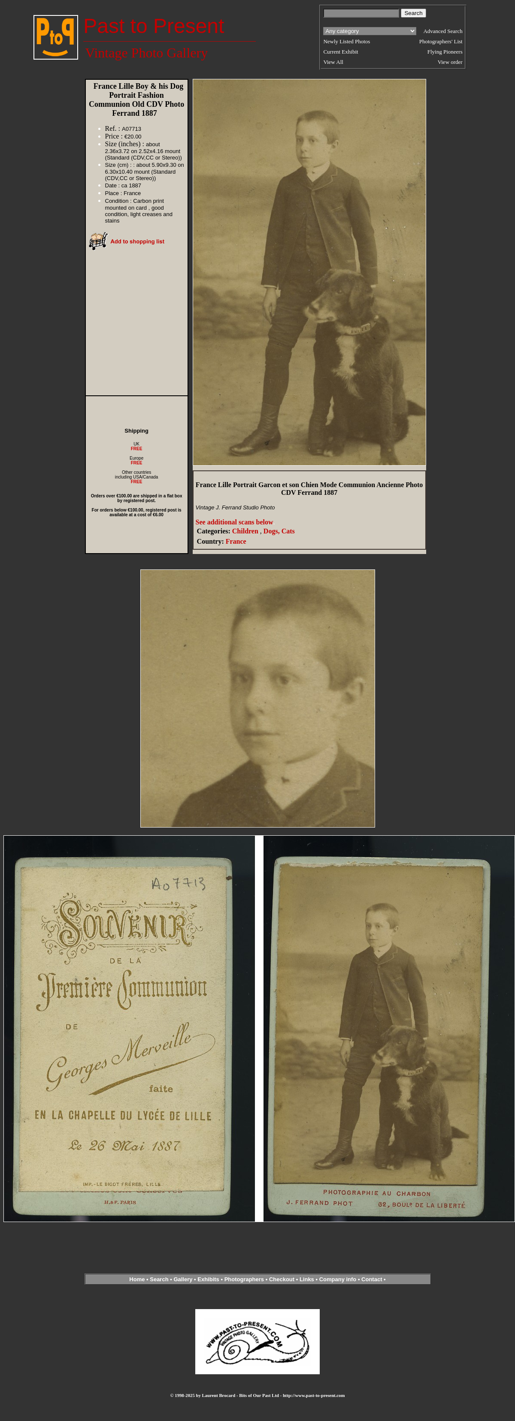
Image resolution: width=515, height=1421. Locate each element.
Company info (338, 1279)
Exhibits (208, 1279)
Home (137, 1279)
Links (307, 1279)
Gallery (182, 1279)
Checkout (281, 1279)
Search (159, 1279)
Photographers (244, 1279)
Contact (371, 1279)
